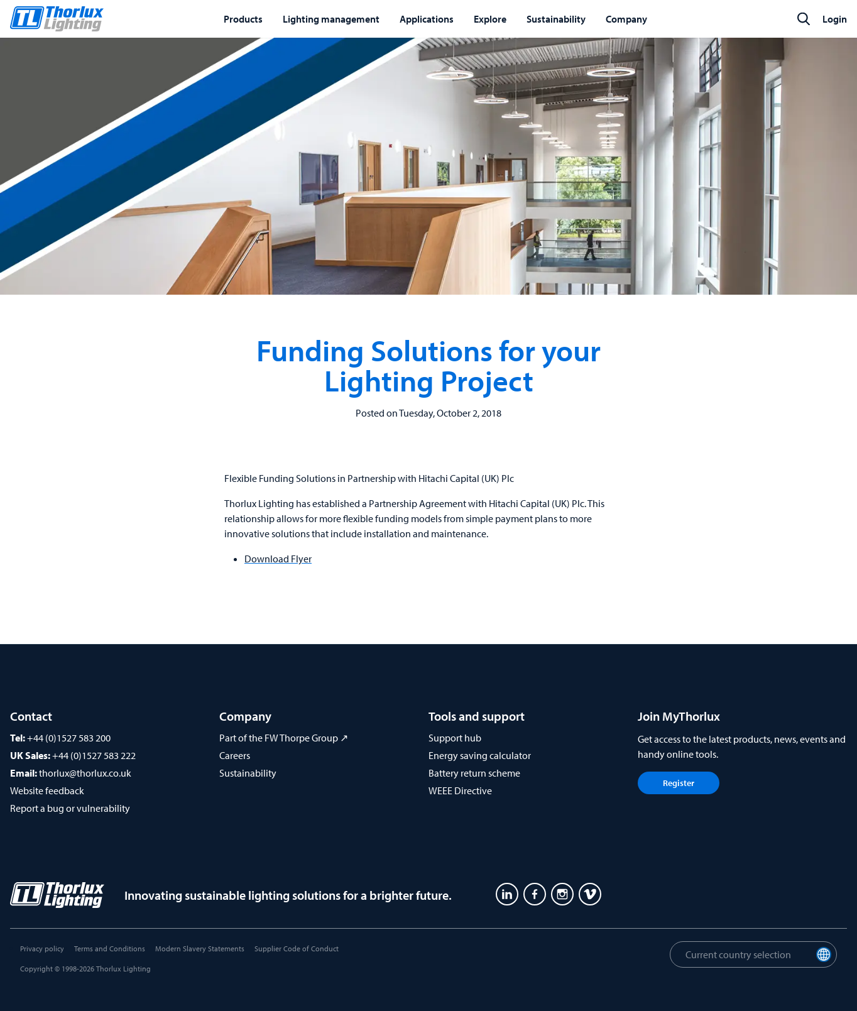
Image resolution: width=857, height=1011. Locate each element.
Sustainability (247, 773)
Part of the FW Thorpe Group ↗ (283, 737)
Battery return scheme (474, 773)
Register (678, 783)
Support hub (454, 737)
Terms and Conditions (109, 948)
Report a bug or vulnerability (70, 808)
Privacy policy (42, 948)
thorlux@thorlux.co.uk (85, 773)
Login (834, 19)
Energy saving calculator (479, 755)
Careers (234, 755)
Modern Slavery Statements (199, 948)
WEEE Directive (460, 790)
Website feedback (47, 790)
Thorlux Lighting (123, 968)
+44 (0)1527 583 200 (69, 737)
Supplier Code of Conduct (296, 948)
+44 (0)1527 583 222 (94, 755)
